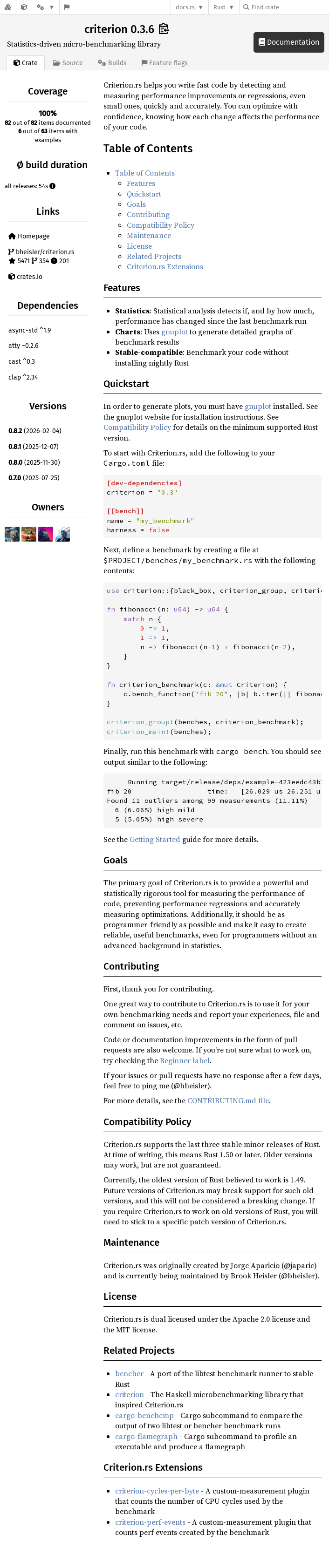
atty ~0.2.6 (23, 346)
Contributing (148, 214)
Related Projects (154, 256)
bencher (129, 1373)
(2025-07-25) (34, 478)
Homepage (29, 236)
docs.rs (185, 7)
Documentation (289, 42)
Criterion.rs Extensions (165, 266)
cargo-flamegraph (146, 1436)
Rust (219, 7)
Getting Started (155, 839)
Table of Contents (145, 173)
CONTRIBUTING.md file (228, 1100)
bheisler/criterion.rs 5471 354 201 (41, 256)
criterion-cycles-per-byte (157, 1491)
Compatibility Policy (160, 225)
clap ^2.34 (23, 377)
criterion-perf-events (150, 1522)
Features (141, 183)
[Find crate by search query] (290, 7)
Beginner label (185, 1060)
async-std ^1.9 (29, 330)
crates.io (25, 277)
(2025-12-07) (33, 447)
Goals (136, 204)
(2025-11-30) (34, 463)
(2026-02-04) (35, 431)
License (139, 246)
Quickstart (144, 194)
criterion (129, 1394)
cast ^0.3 (21, 362)
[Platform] (45, 7)
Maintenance (149, 235)
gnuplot (174, 331)
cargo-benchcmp (144, 1415)
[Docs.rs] (8, 7)
